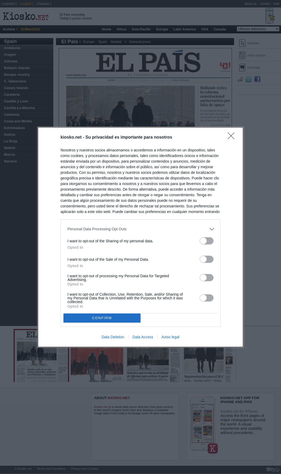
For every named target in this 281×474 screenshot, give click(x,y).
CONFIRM (102, 318)
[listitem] (140, 229)
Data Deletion (113, 337)
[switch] (207, 240)
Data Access (143, 337)
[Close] (233, 137)
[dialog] (140, 237)
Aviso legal (170, 337)
